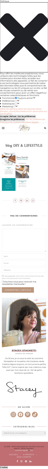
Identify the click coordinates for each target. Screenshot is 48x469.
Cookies (4, 467)
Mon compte (24, 457)
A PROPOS (28, 454)
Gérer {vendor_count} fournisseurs (21, 110)
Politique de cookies (10, 122)
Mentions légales (30, 122)
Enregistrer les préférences (12, 119)
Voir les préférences (26, 116)
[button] (24, 37)
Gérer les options (8, 109)
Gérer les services (26, 109)
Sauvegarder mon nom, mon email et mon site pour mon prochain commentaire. (23, 277)
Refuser (13, 116)
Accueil (13, 454)
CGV (31, 450)
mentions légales (21, 450)
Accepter (4, 116)
